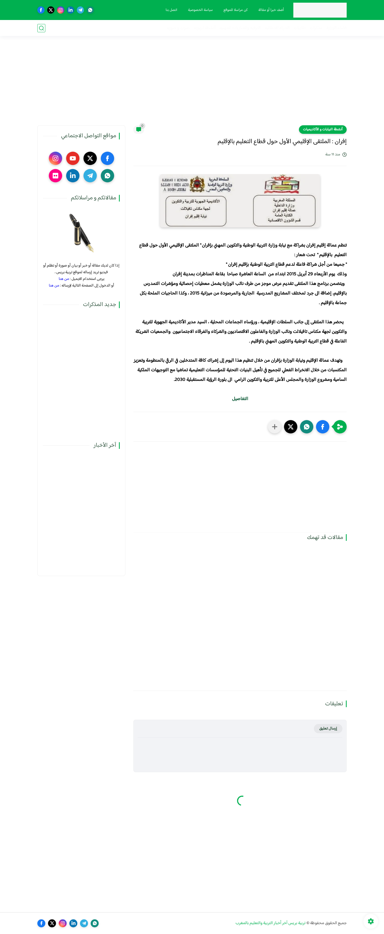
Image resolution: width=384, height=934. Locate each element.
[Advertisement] (192, 84)
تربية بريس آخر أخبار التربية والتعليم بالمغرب (270, 923)
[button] (322, 426)
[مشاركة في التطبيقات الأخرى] (274, 426)
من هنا (64, 279)
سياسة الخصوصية (200, 10)
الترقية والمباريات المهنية (240, 28)
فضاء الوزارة (336, 28)
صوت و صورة (178, 28)
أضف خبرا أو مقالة (271, 10)
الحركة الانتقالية (277, 28)
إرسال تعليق (328, 728)
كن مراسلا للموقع (235, 10)
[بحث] (41, 28)
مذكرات (316, 28)
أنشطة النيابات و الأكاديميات (323, 129)
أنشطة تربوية (204, 28)
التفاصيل (240, 399)
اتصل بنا (171, 10)
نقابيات (300, 28)
